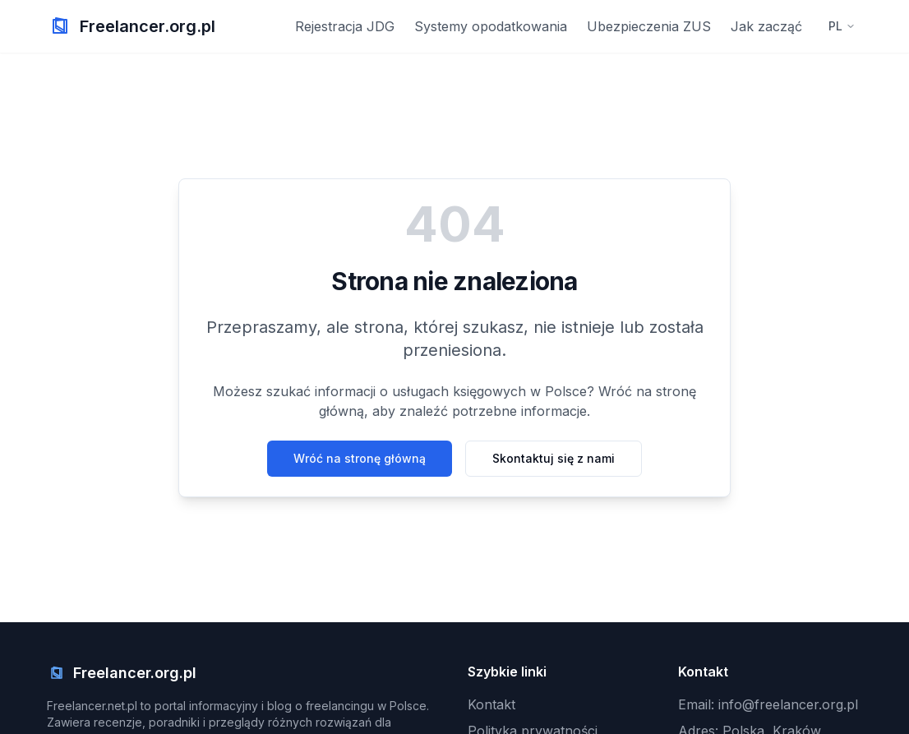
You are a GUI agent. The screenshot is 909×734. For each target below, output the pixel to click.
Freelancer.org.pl (147, 26)
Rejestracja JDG (345, 26)
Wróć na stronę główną (359, 458)
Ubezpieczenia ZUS (649, 26)
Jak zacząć (766, 26)
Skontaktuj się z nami (553, 458)
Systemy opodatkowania (490, 26)
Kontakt (491, 704)
